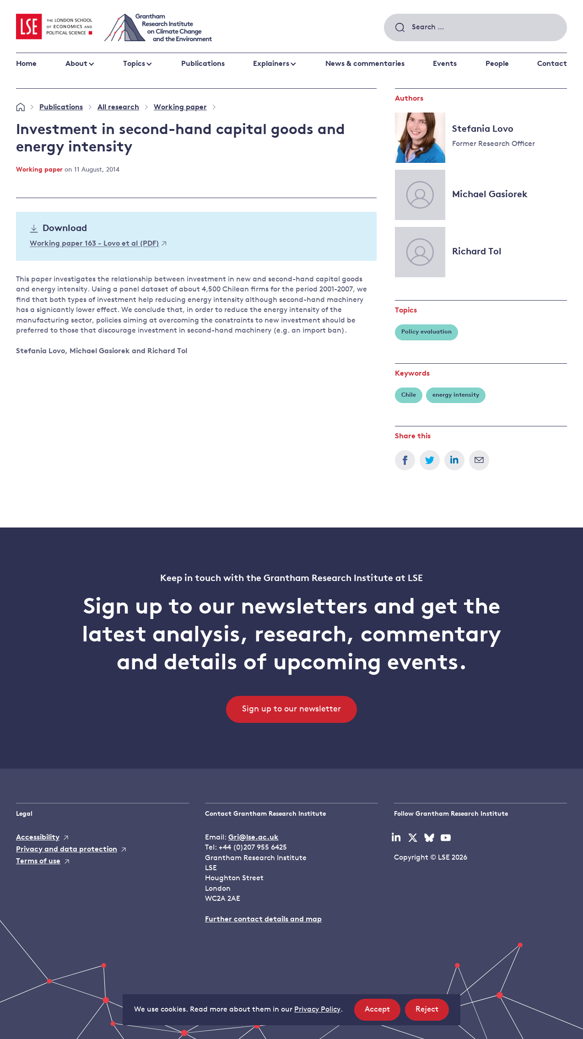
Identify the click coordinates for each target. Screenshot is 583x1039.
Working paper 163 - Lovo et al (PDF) (98, 244)
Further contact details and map (263, 919)
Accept (382, 1012)
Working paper (180, 107)
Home (26, 64)
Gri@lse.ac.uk (253, 837)
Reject (432, 1012)
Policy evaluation (426, 332)
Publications (203, 64)
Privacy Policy (317, 1009)
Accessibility (37, 837)
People (497, 64)
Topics (134, 64)
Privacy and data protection (66, 849)
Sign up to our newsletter (291, 709)
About (76, 64)
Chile (408, 395)
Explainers (271, 64)
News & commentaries (365, 64)
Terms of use (38, 861)
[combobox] (475, 27)
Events (445, 64)
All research (118, 107)
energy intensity (455, 395)
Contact (552, 64)
